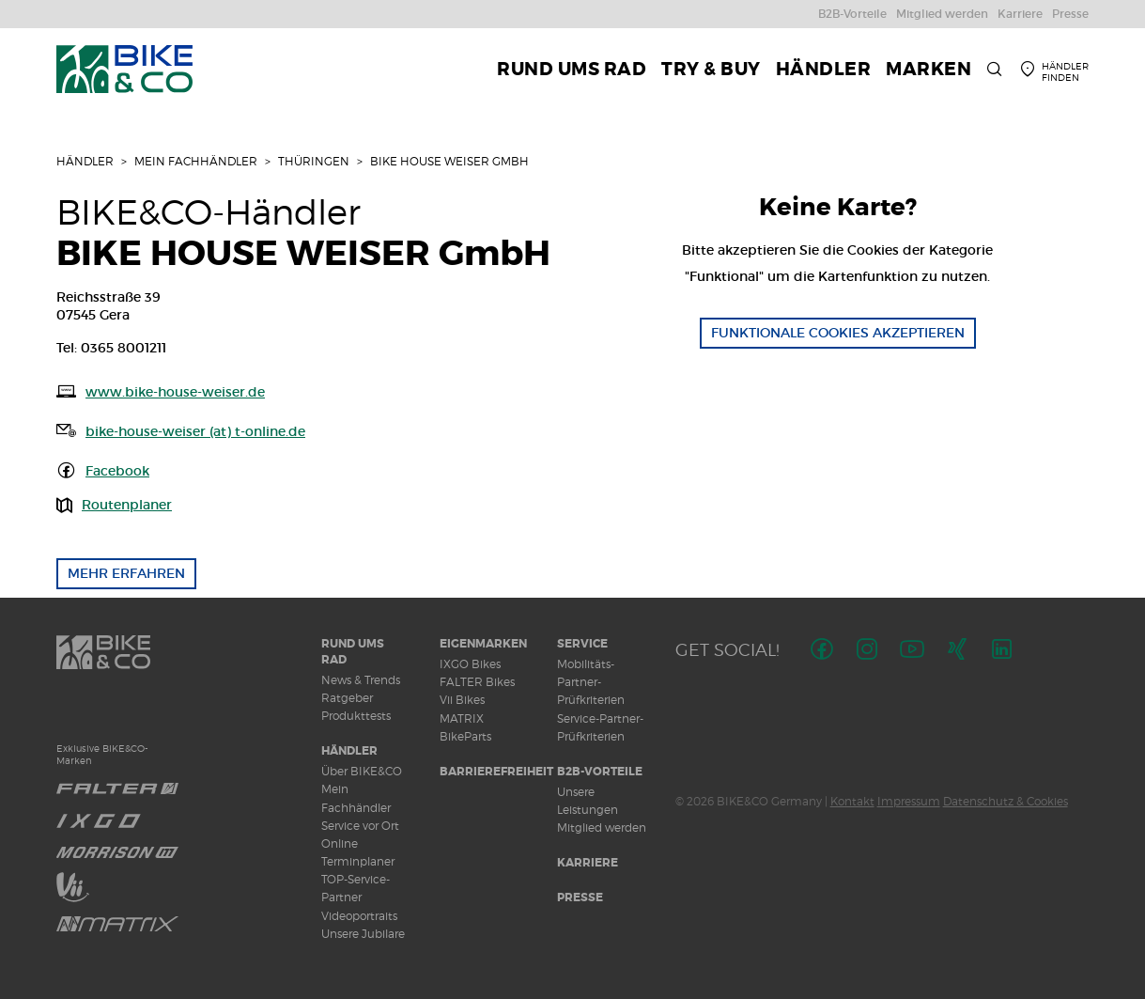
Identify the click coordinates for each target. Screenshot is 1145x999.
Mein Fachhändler (195, 161)
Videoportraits (359, 916)
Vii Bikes (462, 700)
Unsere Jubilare (363, 934)
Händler (85, 161)
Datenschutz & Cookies (1005, 801)
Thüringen (313, 161)
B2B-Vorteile (599, 771)
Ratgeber (347, 698)
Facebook (117, 470)
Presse (580, 897)
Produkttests (356, 716)
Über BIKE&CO (361, 771)
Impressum (908, 801)
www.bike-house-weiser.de (175, 391)
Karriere (587, 862)
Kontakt (852, 801)
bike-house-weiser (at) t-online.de (195, 431)
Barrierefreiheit (496, 771)
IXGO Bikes (470, 664)
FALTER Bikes (477, 682)
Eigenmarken (483, 643)
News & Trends (360, 680)
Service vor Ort (360, 826)
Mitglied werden (601, 827)
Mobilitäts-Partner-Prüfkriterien (591, 682)
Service (582, 643)
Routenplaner (127, 504)
